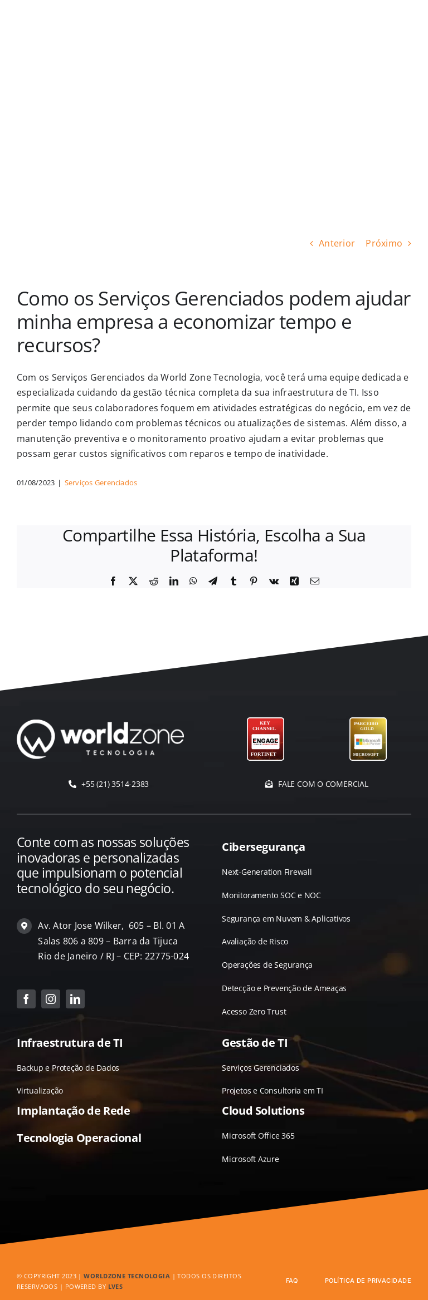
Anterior (337, 243)
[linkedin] (75, 998)
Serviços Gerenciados (101, 482)
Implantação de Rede (73, 1110)
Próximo (384, 243)
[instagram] (50, 998)
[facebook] (26, 998)
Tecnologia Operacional (79, 1137)
